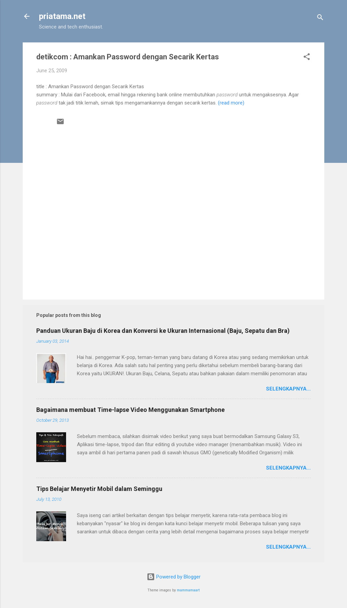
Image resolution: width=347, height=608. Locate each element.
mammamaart (188, 590)
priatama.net (62, 16)
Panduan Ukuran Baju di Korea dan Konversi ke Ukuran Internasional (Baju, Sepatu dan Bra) (163, 330)
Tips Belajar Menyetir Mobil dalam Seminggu (99, 488)
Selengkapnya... (288, 389)
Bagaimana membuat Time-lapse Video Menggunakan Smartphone (130, 409)
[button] (307, 58)
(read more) (231, 103)
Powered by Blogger (174, 577)
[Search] (320, 18)
